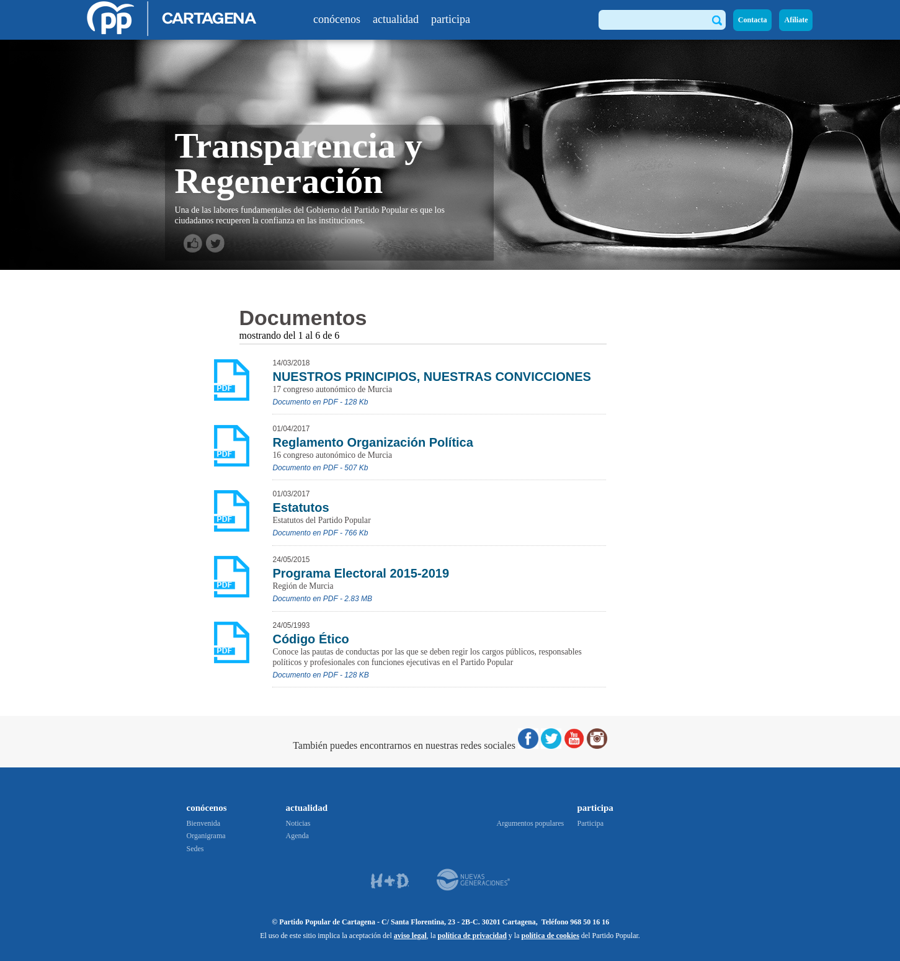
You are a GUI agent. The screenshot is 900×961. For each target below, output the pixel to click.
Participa (590, 823)
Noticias (298, 823)
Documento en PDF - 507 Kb (320, 467)
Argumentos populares (530, 823)
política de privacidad (471, 935)
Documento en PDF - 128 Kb (320, 402)
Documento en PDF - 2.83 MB (322, 598)
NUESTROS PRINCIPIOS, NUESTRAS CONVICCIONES (431, 376)
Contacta (752, 20)
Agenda (297, 835)
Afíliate (796, 20)
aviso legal (410, 935)
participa (450, 19)
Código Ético (310, 639)
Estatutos (300, 507)
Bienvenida (204, 823)
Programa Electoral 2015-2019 (360, 573)
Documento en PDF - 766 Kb (320, 533)
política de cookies (550, 935)
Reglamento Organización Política (372, 442)
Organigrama (206, 835)
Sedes (195, 848)
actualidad (396, 19)
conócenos (336, 19)
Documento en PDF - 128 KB (320, 675)
